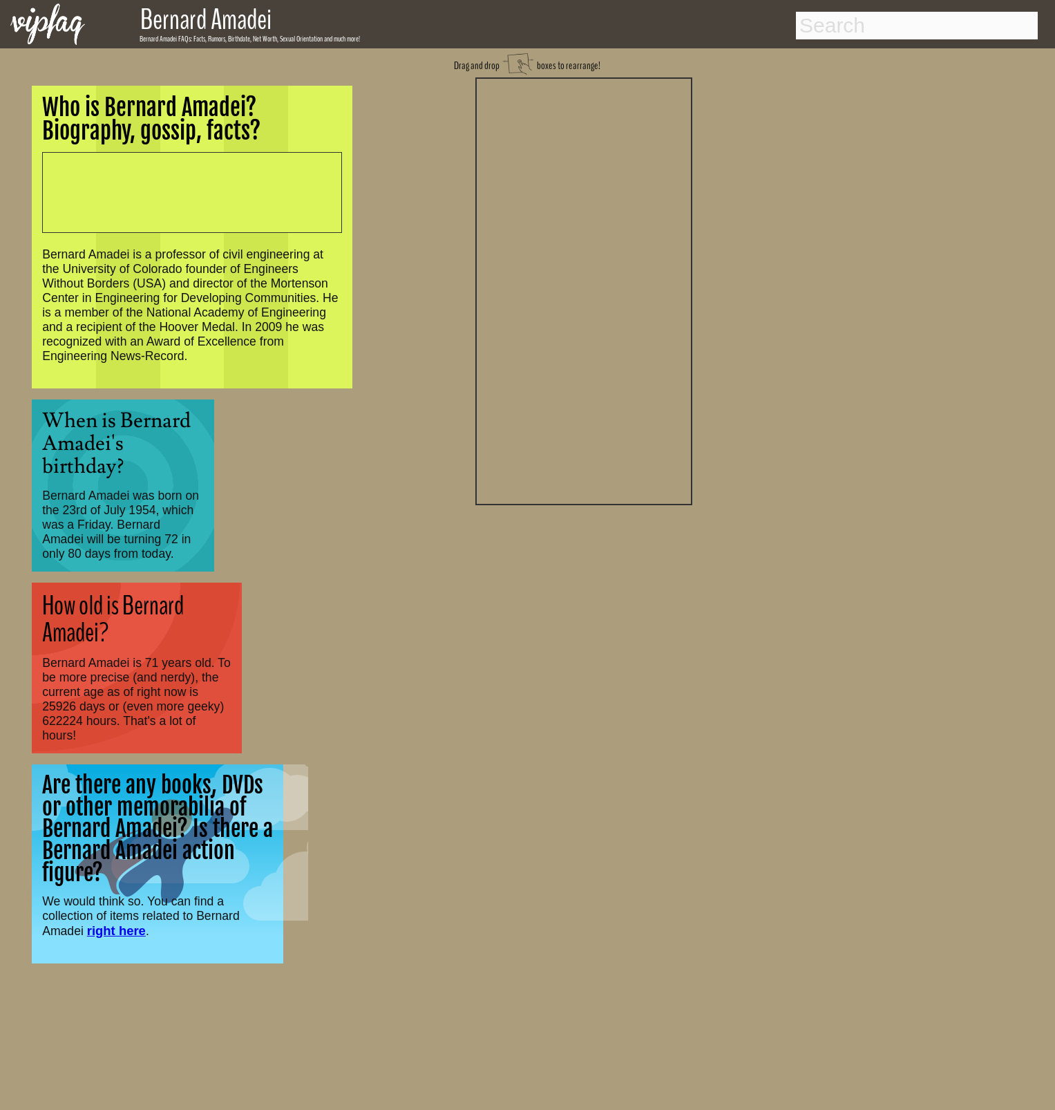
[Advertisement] (583, 289)
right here (116, 930)
